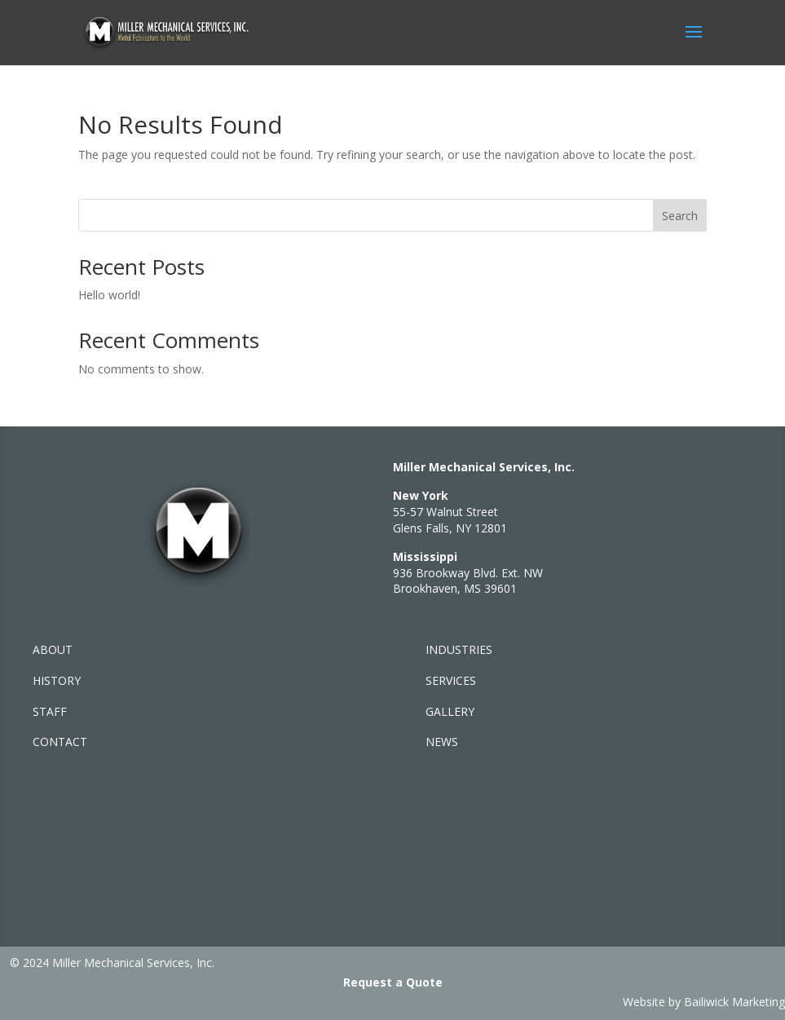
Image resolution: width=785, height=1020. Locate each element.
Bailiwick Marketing (734, 1001)
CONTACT (60, 741)
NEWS (442, 741)
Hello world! (109, 294)
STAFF (50, 711)
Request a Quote (393, 982)
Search (680, 215)
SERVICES (451, 680)
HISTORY (57, 680)
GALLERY (450, 711)
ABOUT (53, 649)
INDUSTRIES (459, 649)
